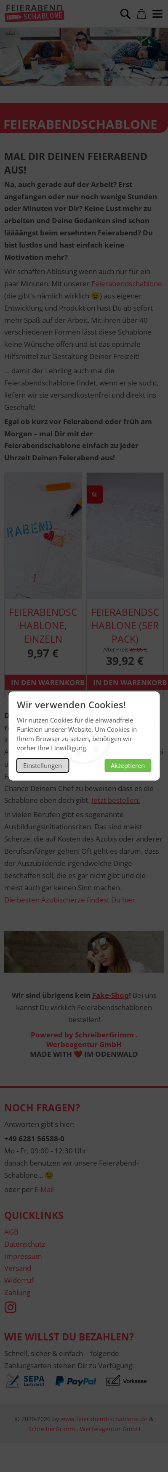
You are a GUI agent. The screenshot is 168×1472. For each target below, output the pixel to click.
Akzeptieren (128, 765)
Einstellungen (42, 765)
